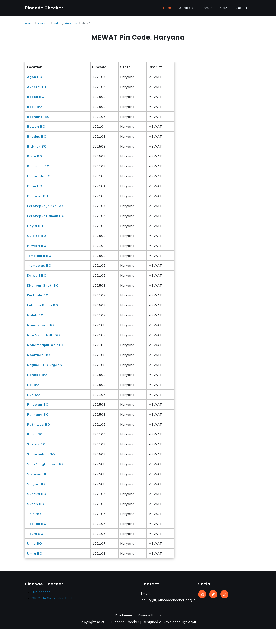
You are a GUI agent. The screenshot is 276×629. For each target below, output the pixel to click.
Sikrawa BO (37, 474)
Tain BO (34, 514)
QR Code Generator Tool (52, 598)
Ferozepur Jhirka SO (45, 206)
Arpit (192, 622)
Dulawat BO (37, 196)
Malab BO (35, 315)
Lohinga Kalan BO (42, 305)
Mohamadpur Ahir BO (46, 345)
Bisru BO (34, 156)
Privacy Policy (149, 615)
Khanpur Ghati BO (43, 285)
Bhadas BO (37, 136)
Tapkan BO (37, 524)
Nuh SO (33, 395)
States (224, 8)
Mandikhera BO (40, 325)
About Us (186, 8)
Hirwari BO (36, 246)
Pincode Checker (44, 8)
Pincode (206, 8)
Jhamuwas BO (39, 265)
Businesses (41, 592)
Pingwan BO (38, 404)
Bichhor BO (37, 146)
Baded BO (36, 97)
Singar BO (36, 484)
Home (167, 8)
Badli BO (34, 107)
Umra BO (34, 553)
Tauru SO (35, 534)
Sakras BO (36, 444)
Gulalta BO (36, 236)
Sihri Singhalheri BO (45, 464)
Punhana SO (38, 414)
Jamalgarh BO (39, 256)
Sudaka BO (36, 494)
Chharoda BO (39, 176)
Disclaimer (123, 615)
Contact (241, 8)
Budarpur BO (38, 166)
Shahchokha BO (41, 454)
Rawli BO (35, 434)
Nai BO (33, 385)
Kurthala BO (38, 295)
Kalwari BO (37, 275)
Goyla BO (35, 226)
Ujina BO (34, 543)
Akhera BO (36, 87)
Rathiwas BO (38, 424)
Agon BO (34, 77)
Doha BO (34, 186)
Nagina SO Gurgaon (44, 365)
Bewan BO (36, 126)
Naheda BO (37, 375)
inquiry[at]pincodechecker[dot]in (168, 600)
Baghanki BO (38, 116)
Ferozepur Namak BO (46, 216)
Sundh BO (35, 504)
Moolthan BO (38, 355)
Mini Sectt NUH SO (43, 335)
